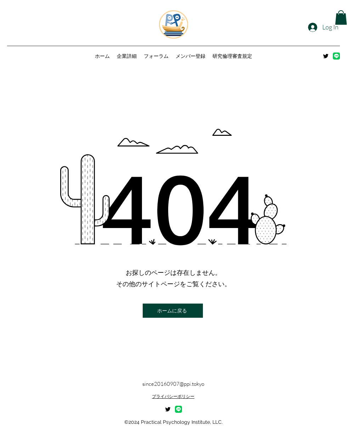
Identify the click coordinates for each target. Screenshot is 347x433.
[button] (341, 17)
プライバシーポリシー (173, 396)
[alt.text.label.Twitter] (325, 56)
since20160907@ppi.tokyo (173, 384)
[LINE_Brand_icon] (336, 56)
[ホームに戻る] (173, 311)
